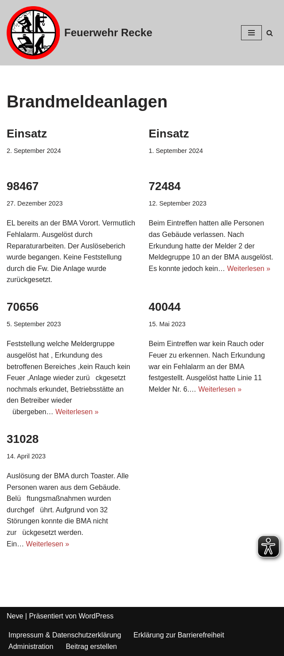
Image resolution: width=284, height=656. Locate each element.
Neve (15, 616)
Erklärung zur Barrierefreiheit (178, 635)
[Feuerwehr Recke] (79, 32)
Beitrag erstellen (91, 646)
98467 (23, 186)
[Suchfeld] (269, 33)
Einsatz (27, 133)
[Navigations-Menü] (251, 32)
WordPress (95, 616)
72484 (165, 186)
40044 (165, 306)
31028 (23, 439)
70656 (23, 306)
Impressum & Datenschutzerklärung (64, 635)
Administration (30, 646)
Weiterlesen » (249, 268)
